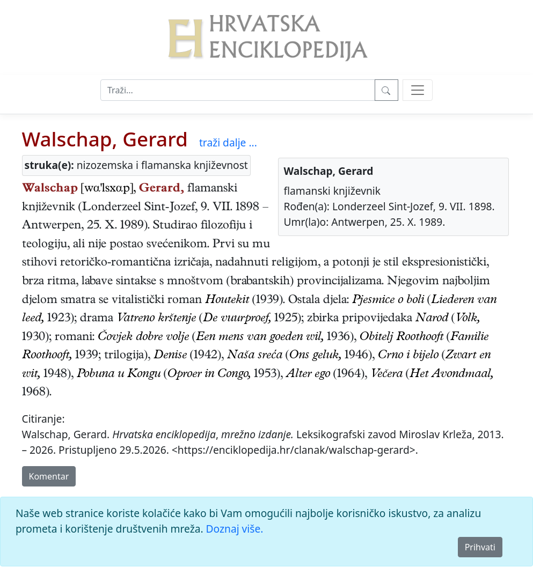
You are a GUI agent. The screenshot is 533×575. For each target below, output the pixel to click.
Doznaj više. (235, 528)
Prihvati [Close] (480, 547)
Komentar (49, 476)
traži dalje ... (228, 142)
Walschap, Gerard (105, 139)
